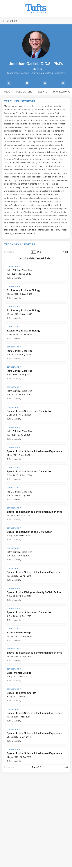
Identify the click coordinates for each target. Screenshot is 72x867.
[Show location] (45, 83)
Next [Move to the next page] (65, 252)
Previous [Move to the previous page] (9, 252)
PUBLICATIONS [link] (24, 92)
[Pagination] (33, 252)
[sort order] (40, 258)
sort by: (24, 258)
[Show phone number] (9, 83)
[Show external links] (63, 83)
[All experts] (36, 20)
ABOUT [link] (7, 92)
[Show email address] (27, 83)
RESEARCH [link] (43, 92)
